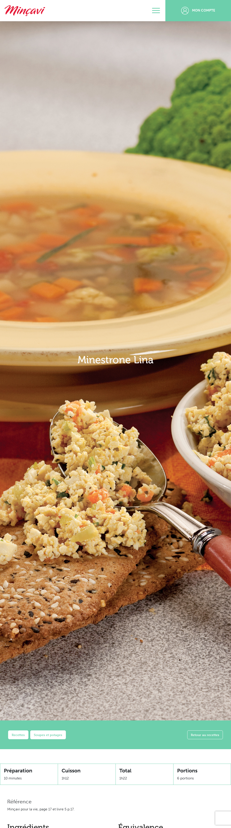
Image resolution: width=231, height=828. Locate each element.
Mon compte (198, 10)
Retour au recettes (205, 735)
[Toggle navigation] (156, 10)
